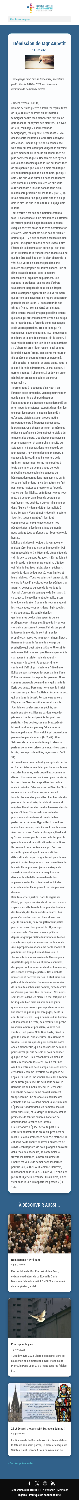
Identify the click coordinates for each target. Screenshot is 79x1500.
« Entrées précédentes (21, 1463)
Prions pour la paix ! (22, 1344)
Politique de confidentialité (45, 1495)
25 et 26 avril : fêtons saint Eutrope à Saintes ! (38, 1428)
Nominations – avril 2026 (25, 1259)
